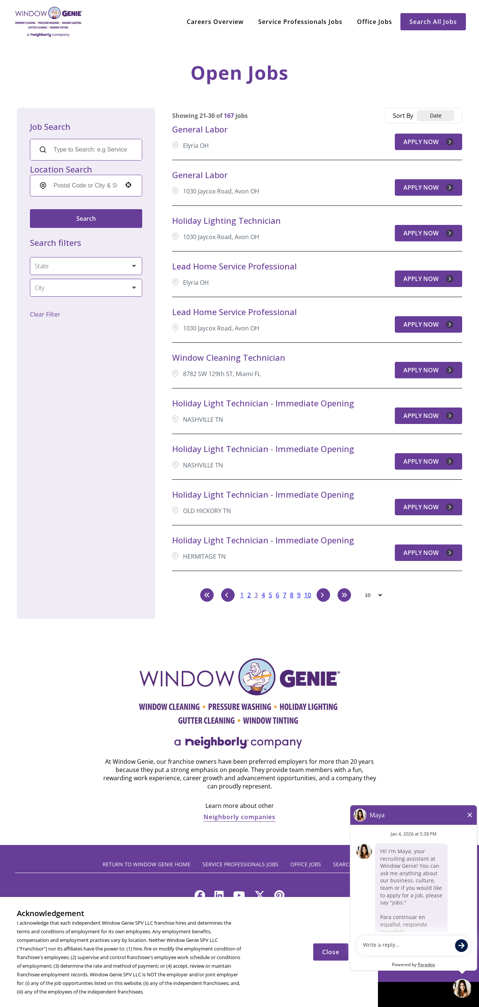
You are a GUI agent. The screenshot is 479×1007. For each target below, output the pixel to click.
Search (86, 218)
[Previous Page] (228, 595)
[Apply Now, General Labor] (428, 142)
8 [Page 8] (291, 595)
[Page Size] (370, 595)
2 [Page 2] (249, 595)
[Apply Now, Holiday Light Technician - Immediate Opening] (428, 416)
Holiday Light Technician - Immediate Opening (263, 403)
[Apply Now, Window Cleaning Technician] (428, 370)
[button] (128, 185)
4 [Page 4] (263, 595)
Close (330, 952)
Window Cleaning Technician (228, 357)
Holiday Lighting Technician (226, 220)
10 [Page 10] (307, 595)
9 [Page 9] (298, 595)
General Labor (200, 129)
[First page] (207, 595)
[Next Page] (323, 595)
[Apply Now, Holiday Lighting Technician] (428, 233)
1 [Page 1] (242, 595)
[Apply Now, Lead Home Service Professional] (428, 279)
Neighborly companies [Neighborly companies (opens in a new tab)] (239, 817)
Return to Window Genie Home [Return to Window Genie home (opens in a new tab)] (146, 864)
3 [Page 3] (256, 595)
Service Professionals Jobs (300, 22)
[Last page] (344, 595)
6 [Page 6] (277, 595)
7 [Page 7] (284, 595)
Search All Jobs (433, 22)
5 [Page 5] (270, 595)
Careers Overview (215, 22)
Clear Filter (45, 314)
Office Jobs (374, 22)
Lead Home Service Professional (234, 266)
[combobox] (85, 185)
